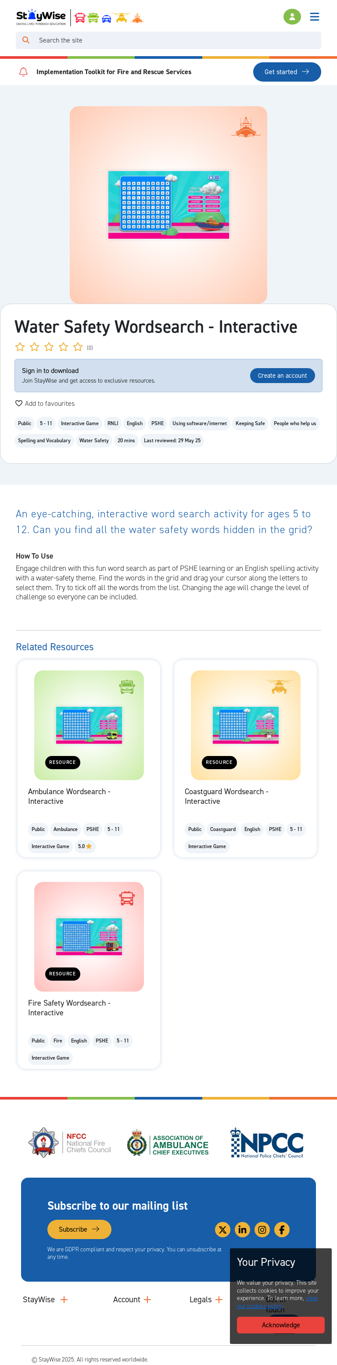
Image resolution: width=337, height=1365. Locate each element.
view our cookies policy (277, 1302)
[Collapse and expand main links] (64, 1299)
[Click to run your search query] (26, 40)
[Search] (178, 40)
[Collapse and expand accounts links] (147, 1299)
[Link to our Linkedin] (242, 1229)
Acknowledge (281, 1324)
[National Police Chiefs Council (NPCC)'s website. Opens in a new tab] (267, 1142)
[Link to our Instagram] (262, 1229)
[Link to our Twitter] (222, 1229)
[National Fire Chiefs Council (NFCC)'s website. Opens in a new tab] (70, 1142)
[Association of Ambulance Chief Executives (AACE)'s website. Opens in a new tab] (168, 1142)
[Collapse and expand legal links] (219, 1299)
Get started (287, 71)
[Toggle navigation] (314, 16)
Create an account (282, 375)
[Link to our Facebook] (282, 1229)
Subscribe (79, 1229)
